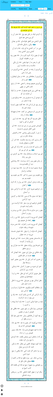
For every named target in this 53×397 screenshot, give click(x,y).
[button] (14, 2)
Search (27, 5)
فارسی (50, 13)
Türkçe (46, 13)
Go (45, 8)
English (42, 13)
